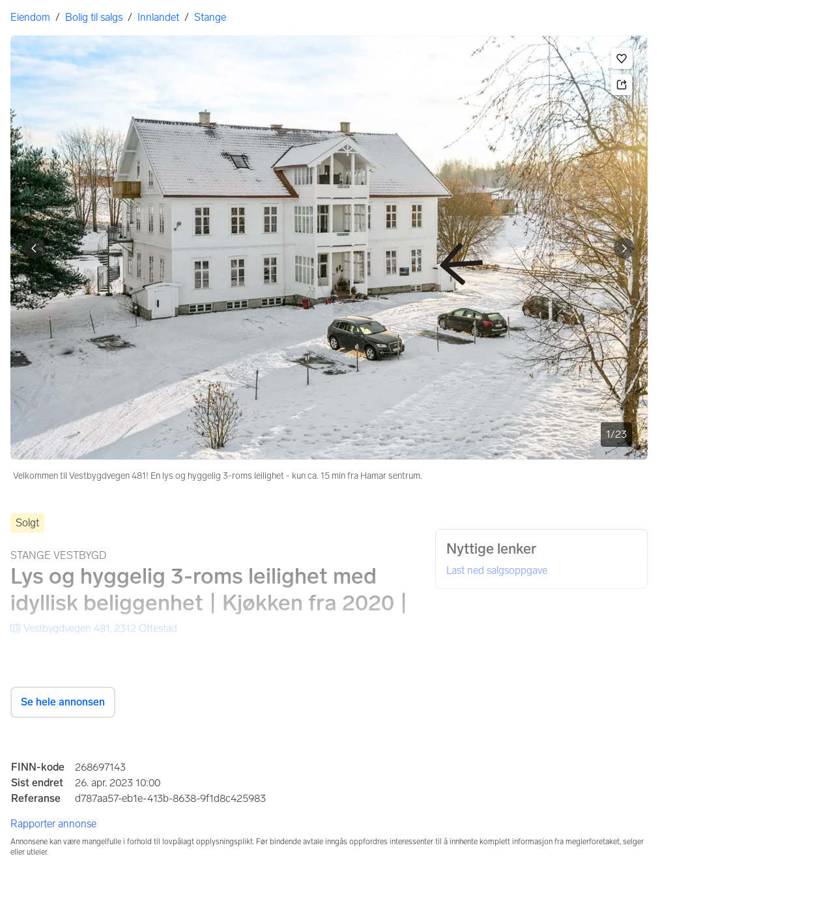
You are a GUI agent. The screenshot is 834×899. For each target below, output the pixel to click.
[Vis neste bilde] (624, 248)
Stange (210, 17)
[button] (621, 58)
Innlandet (158, 17)
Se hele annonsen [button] (63, 702)
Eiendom (30, 17)
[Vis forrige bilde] (33, 248)
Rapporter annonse (53, 824)
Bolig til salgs (93, 17)
